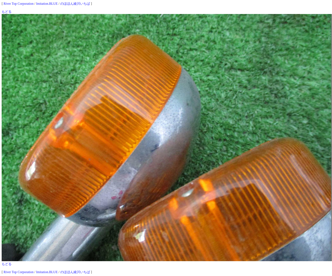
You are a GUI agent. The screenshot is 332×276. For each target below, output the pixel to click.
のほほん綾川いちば (75, 3)
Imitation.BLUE (47, 3)
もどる (7, 11)
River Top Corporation (18, 3)
